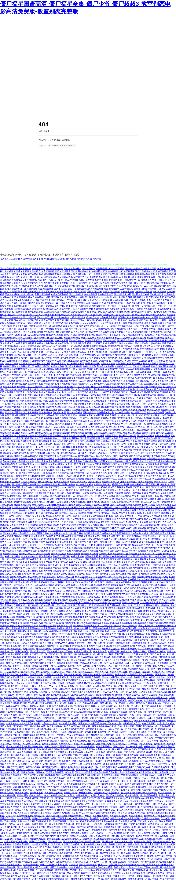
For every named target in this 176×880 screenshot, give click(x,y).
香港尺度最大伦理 (70, 766)
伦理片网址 (73, 663)
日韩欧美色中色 (19, 545)
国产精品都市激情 (22, 354)
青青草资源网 (149, 723)
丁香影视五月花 (77, 317)
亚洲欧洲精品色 (94, 424)
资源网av (139, 792)
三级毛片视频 (162, 663)
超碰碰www (154, 850)
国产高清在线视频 (148, 424)
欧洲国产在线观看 (68, 599)
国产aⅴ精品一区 (46, 709)
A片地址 (149, 809)
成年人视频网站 (42, 464)
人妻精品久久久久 (123, 366)
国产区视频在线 (115, 493)
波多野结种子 (63, 429)
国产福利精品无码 (42, 821)
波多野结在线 (118, 441)
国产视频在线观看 (59, 496)
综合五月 (109, 660)
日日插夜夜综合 (158, 640)
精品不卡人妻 (38, 697)
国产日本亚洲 (107, 550)
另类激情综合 (113, 401)
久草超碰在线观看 (41, 363)
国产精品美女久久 (108, 870)
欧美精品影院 (90, 294)
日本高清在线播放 (50, 579)
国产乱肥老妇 (64, 409)
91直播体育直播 (58, 378)
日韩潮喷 (10, 769)
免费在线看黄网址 (122, 766)
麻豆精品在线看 (146, 807)
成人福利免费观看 (149, 795)
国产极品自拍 (56, 337)
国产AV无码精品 (166, 438)
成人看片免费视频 (161, 501)
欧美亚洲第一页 (40, 824)
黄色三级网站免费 (76, 778)
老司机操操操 (159, 291)
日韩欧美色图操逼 (99, 288)
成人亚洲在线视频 (41, 441)
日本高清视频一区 (13, 735)
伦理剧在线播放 (95, 306)
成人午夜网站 (141, 340)
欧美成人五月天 (133, 605)
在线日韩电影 (105, 553)
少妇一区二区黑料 (116, 320)
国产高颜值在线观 (59, 435)
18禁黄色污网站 (26, 464)
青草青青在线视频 (75, 378)
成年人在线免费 (163, 726)
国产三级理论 (161, 688)
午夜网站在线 (163, 288)
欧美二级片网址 (103, 847)
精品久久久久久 (57, 729)
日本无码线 (142, 697)
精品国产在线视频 (79, 835)
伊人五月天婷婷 (123, 683)
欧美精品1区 (101, 732)
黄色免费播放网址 (161, 766)
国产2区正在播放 (49, 409)
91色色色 (37, 789)
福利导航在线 (94, 588)
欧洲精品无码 (118, 498)
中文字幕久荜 (150, 683)
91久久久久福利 (20, 326)
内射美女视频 (66, 291)
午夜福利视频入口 (118, 844)
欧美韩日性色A (127, 732)
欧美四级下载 (18, 599)
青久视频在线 (91, 297)
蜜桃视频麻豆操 (67, 395)
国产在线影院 (61, 314)
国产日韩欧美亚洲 (92, 550)
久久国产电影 (152, 496)
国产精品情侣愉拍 (77, 654)
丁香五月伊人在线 (152, 475)
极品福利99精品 (36, 426)
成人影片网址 (73, 527)
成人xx (129, 746)
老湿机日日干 (9, 450)
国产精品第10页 (79, 311)
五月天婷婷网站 (106, 331)
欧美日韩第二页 (87, 349)
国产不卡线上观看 (141, 487)
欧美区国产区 (115, 864)
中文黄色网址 (87, 668)
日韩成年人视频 (53, 406)
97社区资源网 (59, 663)
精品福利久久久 (85, 383)
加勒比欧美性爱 (120, 297)
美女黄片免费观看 (15, 746)
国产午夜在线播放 (32, 539)
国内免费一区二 (122, 556)
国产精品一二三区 (77, 380)
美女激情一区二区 (68, 455)
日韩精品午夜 (125, 458)
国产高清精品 (47, 424)
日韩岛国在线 (84, 450)
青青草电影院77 (34, 717)
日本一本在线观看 (112, 378)
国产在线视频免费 (61, 640)
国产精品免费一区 (166, 746)
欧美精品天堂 (11, 519)
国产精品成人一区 (96, 596)
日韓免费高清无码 (41, 349)
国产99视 (91, 688)
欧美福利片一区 (56, 521)
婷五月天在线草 (44, 714)
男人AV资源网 (52, 737)
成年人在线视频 (25, 752)
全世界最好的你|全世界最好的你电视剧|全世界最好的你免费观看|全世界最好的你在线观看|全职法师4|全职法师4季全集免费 (85, 628)
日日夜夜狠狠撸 (99, 697)
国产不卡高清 (164, 680)
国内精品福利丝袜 (137, 386)
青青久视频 (9, 870)
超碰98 (79, 775)
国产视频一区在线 (80, 493)
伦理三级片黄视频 (122, 360)
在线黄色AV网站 (38, 876)
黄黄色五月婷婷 (70, 450)
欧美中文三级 (66, 605)
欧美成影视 (109, 855)
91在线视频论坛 (104, 461)
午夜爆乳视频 (148, 406)
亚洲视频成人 (19, 760)
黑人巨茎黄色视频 (62, 473)
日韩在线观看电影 (152, 706)
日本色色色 (130, 850)
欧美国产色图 (143, 510)
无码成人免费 (63, 585)
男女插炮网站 (119, 354)
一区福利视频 (133, 740)
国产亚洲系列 (163, 789)
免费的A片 (141, 732)
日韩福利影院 (43, 671)
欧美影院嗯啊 (127, 271)
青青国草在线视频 (25, 380)
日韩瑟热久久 (119, 873)
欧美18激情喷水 (65, 855)
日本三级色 (46, 847)
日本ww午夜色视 (24, 694)
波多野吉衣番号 (116, 426)
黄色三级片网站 (59, 665)
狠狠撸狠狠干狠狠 (166, 424)
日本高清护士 (137, 547)
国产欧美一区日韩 (19, 576)
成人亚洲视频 (143, 392)
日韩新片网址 (166, 755)
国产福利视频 (78, 706)
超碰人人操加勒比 (141, 314)
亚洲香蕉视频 (45, 556)
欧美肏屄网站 (145, 398)
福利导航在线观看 (126, 539)
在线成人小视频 (12, 556)
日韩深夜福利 (75, 665)
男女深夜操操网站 (22, 504)
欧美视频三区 (98, 415)
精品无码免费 (164, 441)
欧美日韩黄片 (61, 418)
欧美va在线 (90, 714)
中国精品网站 (60, 714)
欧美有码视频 (27, 432)
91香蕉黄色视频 (99, 274)
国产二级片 (122, 824)
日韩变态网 (12, 709)
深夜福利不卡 (32, 835)
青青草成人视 (58, 801)
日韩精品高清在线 (141, 766)
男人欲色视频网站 (130, 424)
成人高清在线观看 (41, 732)
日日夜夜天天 (136, 438)
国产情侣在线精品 (134, 268)
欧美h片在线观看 (117, 470)
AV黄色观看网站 (90, 519)
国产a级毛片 (116, 720)
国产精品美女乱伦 (117, 697)
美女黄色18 (54, 824)
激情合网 (91, 642)
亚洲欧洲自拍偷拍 (145, 726)
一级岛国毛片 (110, 409)
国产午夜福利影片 (17, 858)
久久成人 (85, 680)
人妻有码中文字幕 (157, 343)
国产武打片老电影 (166, 579)
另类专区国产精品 (22, 593)
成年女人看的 (13, 596)
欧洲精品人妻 (38, 815)
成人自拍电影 (24, 824)
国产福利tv (162, 648)
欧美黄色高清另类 (22, 844)
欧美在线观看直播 (56, 507)
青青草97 (56, 844)
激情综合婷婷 (47, 470)
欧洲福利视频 (116, 694)
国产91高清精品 (92, 867)
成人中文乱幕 (92, 317)
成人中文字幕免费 (100, 470)
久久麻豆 (165, 818)
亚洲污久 (103, 864)
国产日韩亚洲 (18, 484)
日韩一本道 (127, 677)
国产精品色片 (153, 527)
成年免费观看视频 (9, 801)
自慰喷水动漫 (116, 450)
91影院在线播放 (83, 320)
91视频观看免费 (8, 435)
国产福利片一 (109, 311)
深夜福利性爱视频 (54, 334)
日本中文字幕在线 (124, 841)
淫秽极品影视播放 (37, 507)
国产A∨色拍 (42, 867)
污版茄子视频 (64, 850)
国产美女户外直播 (152, 519)
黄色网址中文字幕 (28, 473)
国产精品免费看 (51, 282)
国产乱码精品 (43, 496)
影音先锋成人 (98, 755)
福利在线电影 (9, 297)
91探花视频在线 (8, 565)
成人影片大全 (95, 392)
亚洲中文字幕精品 (156, 360)
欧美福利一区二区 (109, 781)
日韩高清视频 (123, 568)
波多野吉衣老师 (100, 815)
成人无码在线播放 (102, 873)
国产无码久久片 (56, 565)
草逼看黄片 (128, 769)
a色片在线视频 (122, 507)
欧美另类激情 (6, 354)
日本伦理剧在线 (113, 778)
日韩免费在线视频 (41, 297)
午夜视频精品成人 (61, 568)
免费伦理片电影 (82, 855)
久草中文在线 (139, 409)
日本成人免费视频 (77, 435)
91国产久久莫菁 (113, 723)
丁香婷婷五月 (66, 282)
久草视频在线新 (61, 317)
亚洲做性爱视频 (39, 530)
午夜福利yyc (159, 720)
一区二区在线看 (88, 337)
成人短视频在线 (98, 683)
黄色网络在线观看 (109, 521)
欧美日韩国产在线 (73, 726)
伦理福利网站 (61, 369)
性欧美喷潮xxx (7, 763)
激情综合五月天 (125, 798)
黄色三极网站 (75, 323)
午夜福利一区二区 (62, 847)
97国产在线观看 (42, 380)
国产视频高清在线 (88, 864)
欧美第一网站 (47, 340)
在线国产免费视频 (88, 326)
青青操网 (135, 789)
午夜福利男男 (112, 285)
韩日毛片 (157, 665)
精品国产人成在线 (27, 415)
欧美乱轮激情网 (26, 337)
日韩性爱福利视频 (39, 565)
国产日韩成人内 (158, 654)
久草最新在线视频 (48, 429)
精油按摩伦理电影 (99, 712)
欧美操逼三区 (132, 452)
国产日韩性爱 (161, 349)
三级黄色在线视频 (108, 821)
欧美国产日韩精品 (71, 844)
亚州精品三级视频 (157, 651)
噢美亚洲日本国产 (115, 755)
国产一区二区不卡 (124, 550)
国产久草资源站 (99, 398)
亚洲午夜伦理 (17, 703)
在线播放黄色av (61, 481)
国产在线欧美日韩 (152, 498)
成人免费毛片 (38, 516)
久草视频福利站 (24, 297)
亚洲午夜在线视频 (93, 585)
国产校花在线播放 (134, 809)
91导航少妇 (50, 769)
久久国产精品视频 (145, 835)
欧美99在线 (144, 686)
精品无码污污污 (48, 835)
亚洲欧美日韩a (28, 781)
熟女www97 (61, 642)
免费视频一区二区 (133, 516)
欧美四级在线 (38, 308)
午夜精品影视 (156, 660)
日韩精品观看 (128, 835)
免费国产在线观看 (45, 458)
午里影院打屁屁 (144, 717)
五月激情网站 (77, 677)
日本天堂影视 (141, 490)
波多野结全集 (105, 386)
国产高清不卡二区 (82, 605)
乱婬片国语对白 (104, 746)
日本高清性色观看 (14, 340)
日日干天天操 (40, 467)
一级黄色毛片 (136, 599)
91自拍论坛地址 (132, 288)
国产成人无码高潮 (54, 268)
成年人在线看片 (137, 507)
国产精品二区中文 (68, 579)
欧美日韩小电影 (84, 686)
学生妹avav (160, 737)
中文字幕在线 (21, 778)
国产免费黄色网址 (136, 858)
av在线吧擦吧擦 (29, 346)
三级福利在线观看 (65, 536)
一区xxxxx (54, 830)
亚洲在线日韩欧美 (130, 542)
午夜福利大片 (127, 380)
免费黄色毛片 (159, 521)
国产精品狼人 (82, 542)
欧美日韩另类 (150, 441)
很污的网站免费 (57, 498)
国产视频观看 (36, 792)
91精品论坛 (44, 801)
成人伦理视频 (166, 496)
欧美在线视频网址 (14, 418)
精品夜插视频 (154, 591)
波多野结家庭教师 (112, 277)
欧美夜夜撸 (22, 841)
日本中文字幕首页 (17, 812)
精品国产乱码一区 (121, 484)
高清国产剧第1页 (17, 288)
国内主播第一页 (108, 562)
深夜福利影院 (11, 588)
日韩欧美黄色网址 (77, 642)
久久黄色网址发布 (52, 392)
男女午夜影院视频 (164, 855)
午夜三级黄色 (166, 596)
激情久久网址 (68, 392)
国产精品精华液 (138, 311)
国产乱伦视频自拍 (125, 665)
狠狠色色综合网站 (113, 827)
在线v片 (39, 769)
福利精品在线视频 (88, 375)
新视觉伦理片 (61, 329)
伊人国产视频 (41, 547)
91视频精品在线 (38, 421)
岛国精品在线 (36, 392)
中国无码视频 (52, 403)
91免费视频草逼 (99, 401)
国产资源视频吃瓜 (98, 740)
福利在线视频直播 (50, 274)
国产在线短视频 (131, 346)
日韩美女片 (93, 781)
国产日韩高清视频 (50, 383)
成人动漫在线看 (71, 349)
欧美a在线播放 (108, 363)
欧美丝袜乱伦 (77, 585)
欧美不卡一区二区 (155, 709)
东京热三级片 (85, 602)
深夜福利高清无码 (119, 663)
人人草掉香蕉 (43, 510)
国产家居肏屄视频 (89, 438)
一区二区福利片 (71, 475)
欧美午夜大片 (164, 683)
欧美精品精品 (150, 438)
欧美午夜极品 (6, 426)
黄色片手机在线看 (153, 553)
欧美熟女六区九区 (121, 593)
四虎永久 (42, 735)
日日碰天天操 (139, 458)
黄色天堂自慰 (66, 591)
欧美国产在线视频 (80, 429)
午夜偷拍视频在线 (142, 786)
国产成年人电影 (30, 369)
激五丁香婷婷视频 (144, 749)
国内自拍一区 (55, 504)
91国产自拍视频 (17, 559)
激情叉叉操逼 (159, 274)
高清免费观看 (45, 562)
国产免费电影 (34, 274)
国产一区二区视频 (129, 691)
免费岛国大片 (89, 694)
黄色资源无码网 (149, 579)
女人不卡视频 (41, 519)
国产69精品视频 (74, 412)
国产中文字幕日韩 (103, 593)
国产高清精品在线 (110, 706)
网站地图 (97, 258)
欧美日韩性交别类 (77, 314)
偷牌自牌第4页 (89, 798)
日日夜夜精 (164, 657)
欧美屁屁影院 (153, 458)
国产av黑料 (33, 830)
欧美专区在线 (164, 323)
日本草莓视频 (22, 792)
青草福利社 (118, 668)
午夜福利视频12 (138, 484)
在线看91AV (83, 683)
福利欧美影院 (169, 490)
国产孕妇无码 (156, 294)
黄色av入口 (33, 847)
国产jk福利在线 (32, 409)
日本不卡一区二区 (142, 478)
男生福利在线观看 (32, 291)
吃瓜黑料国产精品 (50, 357)
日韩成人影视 (51, 660)
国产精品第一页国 (73, 530)
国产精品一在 (25, 553)
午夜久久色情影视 (96, 752)
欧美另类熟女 (98, 308)
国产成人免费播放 (149, 760)
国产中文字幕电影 (91, 418)
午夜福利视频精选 (100, 838)
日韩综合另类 (124, 317)
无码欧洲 (170, 729)
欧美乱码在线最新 (34, 737)
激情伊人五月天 (90, 329)
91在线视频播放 (56, 530)
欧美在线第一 (27, 375)
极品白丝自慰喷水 (123, 565)
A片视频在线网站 (122, 372)
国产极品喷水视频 (36, 403)
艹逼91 (147, 784)
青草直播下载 (127, 306)
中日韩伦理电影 (30, 568)
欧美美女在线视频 (9, 861)
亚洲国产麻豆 (26, 749)
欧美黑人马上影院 (164, 749)
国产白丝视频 (72, 375)
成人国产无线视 (97, 542)
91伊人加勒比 (146, 743)
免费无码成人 (76, 867)
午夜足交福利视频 (131, 688)
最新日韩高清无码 (116, 383)
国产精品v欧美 (33, 766)
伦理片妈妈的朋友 (34, 746)
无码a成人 (20, 683)
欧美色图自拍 (36, 271)
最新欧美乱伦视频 (39, 450)
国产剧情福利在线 (66, 320)
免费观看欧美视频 (22, 501)
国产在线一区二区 (162, 306)
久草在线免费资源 (90, 691)
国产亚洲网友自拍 (159, 444)
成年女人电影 (136, 712)
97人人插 (124, 801)
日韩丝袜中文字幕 (62, 490)
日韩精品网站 (34, 812)
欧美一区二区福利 (125, 735)
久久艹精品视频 (97, 490)
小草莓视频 (109, 824)
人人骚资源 (98, 686)
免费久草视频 (6, 536)
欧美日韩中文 (102, 671)
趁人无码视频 (107, 323)
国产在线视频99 (98, 395)
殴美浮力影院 (62, 870)
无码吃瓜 (17, 743)
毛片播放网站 (34, 755)
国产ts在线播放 (87, 360)
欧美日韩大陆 (130, 300)
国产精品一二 (75, 418)
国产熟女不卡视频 (151, 455)
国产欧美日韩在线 (99, 426)
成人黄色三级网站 (86, 372)
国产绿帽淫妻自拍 (122, 294)
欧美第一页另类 (125, 409)
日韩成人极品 (118, 519)
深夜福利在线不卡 (88, 498)
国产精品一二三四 (64, 300)
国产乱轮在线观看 (84, 772)
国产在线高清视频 (72, 268)
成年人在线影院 (73, 694)
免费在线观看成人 (91, 521)
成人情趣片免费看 (167, 461)
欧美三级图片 (63, 271)
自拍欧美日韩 (165, 354)
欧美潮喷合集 (13, 432)
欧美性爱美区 (100, 792)
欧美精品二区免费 (91, 841)
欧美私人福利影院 (22, 441)
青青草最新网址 (56, 461)
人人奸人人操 (31, 585)
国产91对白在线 (126, 369)
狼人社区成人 (51, 426)
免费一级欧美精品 (144, 306)
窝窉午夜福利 (80, 421)
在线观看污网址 (44, 478)
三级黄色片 (166, 832)
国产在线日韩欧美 (64, 424)
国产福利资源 (138, 657)
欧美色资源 (63, 758)
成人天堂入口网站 (161, 758)
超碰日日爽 (75, 798)
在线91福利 (19, 712)
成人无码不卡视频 (80, 717)
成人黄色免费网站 (47, 855)
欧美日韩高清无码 (160, 277)
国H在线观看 (29, 735)
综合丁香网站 (114, 274)
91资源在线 (42, 873)
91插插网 (61, 645)
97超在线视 (33, 677)
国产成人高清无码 (19, 876)
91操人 (88, 815)
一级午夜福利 (159, 398)
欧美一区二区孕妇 (68, 516)
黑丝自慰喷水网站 (73, 461)
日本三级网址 (165, 317)
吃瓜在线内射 (129, 510)
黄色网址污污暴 (91, 726)
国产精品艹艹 (61, 798)
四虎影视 (73, 864)
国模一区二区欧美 (123, 444)
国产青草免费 (81, 536)
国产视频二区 (126, 591)
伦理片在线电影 (136, 844)
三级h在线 (134, 663)
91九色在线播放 (124, 855)
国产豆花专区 (153, 484)
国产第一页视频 (76, 496)
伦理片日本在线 (51, 395)
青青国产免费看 (93, 677)
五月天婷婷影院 (21, 691)
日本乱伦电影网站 (141, 804)
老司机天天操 (139, 550)
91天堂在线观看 (81, 559)
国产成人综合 (105, 743)
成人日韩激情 (27, 487)
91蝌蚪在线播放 (144, 665)
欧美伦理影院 (80, 306)
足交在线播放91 (13, 294)
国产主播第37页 (123, 573)
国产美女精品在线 (45, 415)
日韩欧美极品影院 (18, 352)
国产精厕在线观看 (32, 424)
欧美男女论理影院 (44, 832)
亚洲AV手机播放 (61, 821)
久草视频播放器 (154, 703)
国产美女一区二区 (65, 576)
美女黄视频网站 (46, 369)
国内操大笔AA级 (13, 300)
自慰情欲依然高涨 (141, 642)
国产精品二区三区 (80, 389)
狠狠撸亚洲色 (9, 366)
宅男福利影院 (79, 343)
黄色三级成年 (36, 795)
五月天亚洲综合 (122, 654)
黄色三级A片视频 (158, 510)
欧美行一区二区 (122, 547)
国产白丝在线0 (104, 533)
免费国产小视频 (51, 599)
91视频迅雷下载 (147, 378)
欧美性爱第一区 (8, 867)
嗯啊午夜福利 (105, 329)
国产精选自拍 (23, 450)
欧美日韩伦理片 (155, 372)
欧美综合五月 (133, 867)
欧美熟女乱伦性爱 (54, 674)
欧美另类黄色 (66, 501)
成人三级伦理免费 (36, 334)
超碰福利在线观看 (9, 464)
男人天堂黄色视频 (155, 507)
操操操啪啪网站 (76, 732)
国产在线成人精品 (14, 389)
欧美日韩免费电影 (141, 444)
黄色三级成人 (155, 447)
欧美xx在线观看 (39, 593)
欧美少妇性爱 (141, 585)
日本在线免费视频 (132, 737)
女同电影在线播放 (55, 694)
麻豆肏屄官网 (31, 401)
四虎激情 (107, 766)
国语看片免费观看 (159, 576)
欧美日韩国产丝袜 (87, 510)
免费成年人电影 (46, 861)
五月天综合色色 (86, 464)
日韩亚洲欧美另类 (28, 758)
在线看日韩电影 (145, 481)
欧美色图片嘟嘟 (147, 542)
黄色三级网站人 (45, 481)
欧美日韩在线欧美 (25, 461)
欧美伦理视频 (9, 547)
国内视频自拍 (137, 568)
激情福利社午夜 (94, 291)
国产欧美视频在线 (144, 271)
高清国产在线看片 (58, 781)
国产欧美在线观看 (160, 487)
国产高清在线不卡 (81, 426)
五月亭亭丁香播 (115, 346)
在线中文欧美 (148, 504)
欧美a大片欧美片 (145, 513)
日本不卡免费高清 (128, 473)
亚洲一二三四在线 (121, 527)
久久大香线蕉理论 (91, 323)
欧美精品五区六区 (41, 665)
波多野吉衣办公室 (10, 832)
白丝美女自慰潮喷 (150, 383)
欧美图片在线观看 (45, 331)
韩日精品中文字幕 (111, 380)
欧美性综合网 (143, 576)
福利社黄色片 (16, 539)
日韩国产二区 (93, 513)
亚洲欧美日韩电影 (45, 493)
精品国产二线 (105, 432)
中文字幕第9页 (85, 516)
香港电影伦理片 (116, 280)
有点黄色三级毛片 (111, 447)
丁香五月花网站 (117, 334)
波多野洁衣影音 (96, 660)
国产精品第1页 (49, 809)
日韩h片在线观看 (126, 726)
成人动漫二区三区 (89, 386)
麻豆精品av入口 (15, 424)
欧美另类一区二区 (115, 850)
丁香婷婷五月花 (122, 331)
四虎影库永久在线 (15, 723)
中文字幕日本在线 (9, 496)
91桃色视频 (150, 746)
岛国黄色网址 (79, 291)
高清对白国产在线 (70, 853)
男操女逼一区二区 (106, 665)
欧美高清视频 (63, 709)
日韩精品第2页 (21, 536)
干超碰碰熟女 (45, 412)
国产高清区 (118, 784)
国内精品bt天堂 (99, 320)
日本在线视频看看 (84, 576)
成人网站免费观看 (164, 821)
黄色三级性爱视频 (118, 545)
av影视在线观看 (33, 579)
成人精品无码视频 (153, 533)
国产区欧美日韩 (11, 550)
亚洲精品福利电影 (164, 605)
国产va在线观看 (150, 694)
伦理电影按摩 (91, 870)
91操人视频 (107, 654)
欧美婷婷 (146, 671)
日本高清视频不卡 (18, 524)
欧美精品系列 (85, 873)
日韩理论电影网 (68, 712)
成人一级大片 (94, 648)
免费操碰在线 (148, 329)
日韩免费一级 (25, 588)
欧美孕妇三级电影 (116, 389)
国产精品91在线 (115, 357)
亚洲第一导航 (17, 835)
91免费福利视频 (81, 346)
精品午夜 (81, 827)
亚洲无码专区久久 (94, 473)
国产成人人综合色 (151, 516)
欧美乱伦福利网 (66, 809)
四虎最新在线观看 (111, 648)
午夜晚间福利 (80, 588)
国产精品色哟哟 (33, 663)
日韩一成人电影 (120, 432)
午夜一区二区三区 (82, 470)
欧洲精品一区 (57, 602)
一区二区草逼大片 (60, 818)
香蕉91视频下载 (58, 873)
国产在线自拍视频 (102, 789)
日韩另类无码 (96, 559)
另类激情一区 (126, 781)
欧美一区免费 (36, 447)
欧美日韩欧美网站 (100, 545)
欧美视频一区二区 (17, 827)
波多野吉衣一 (87, 786)
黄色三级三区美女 (9, 314)
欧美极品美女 (84, 403)
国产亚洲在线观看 (160, 686)
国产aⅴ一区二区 (45, 317)
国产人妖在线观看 (153, 470)
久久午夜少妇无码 (104, 372)
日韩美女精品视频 (111, 429)
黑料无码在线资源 (43, 582)
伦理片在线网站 (21, 608)
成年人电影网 (105, 297)
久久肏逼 (27, 789)
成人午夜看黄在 (123, 582)
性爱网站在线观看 (47, 807)
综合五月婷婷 (11, 363)
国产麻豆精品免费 (85, 504)
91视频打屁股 (15, 821)
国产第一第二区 (35, 858)
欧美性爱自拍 (17, 850)
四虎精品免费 (107, 858)
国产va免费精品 (67, 357)
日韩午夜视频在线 (158, 697)
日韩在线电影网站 (30, 706)
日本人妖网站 (77, 331)
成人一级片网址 (160, 763)
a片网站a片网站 (55, 608)
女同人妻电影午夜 (152, 599)
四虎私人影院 (39, 700)
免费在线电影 (83, 697)
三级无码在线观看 (130, 775)
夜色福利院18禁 (10, 467)
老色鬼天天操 (82, 392)
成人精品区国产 (142, 415)
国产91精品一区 (10, 473)
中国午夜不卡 (83, 795)
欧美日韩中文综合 (102, 484)
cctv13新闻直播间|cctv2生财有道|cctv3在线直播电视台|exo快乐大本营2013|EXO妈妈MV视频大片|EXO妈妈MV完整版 (59, 617)
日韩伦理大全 (6, 593)
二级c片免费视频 (73, 519)
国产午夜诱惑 (68, 570)
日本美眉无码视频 (121, 533)
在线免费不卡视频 (70, 786)
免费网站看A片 (82, 395)
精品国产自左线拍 (46, 346)
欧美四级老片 (68, 467)
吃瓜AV (98, 766)
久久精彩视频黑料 (41, 553)
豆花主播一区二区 (149, 426)
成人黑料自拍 (127, 792)
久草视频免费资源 (123, 487)
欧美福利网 (113, 651)
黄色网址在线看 (129, 559)
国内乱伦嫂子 (138, 317)
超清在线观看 (54, 838)
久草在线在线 (13, 481)
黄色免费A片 (158, 671)
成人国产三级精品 (59, 323)
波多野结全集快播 (128, 807)
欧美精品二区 (156, 867)
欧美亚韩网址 (122, 363)
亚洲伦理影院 (57, 680)
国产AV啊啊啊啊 (16, 766)
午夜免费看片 (20, 475)
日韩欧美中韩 (22, 651)
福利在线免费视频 (125, 645)
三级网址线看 (131, 680)
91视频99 (47, 760)
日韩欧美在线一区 (99, 524)
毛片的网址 (14, 720)
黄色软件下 (110, 717)
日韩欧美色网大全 (62, 812)
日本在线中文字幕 (99, 861)
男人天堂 (125, 706)
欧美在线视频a (49, 576)
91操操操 (15, 784)
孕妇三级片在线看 (92, 674)
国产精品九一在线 (127, 435)
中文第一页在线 (26, 378)
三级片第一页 (52, 452)
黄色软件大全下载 (32, 418)
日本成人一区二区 (66, 769)
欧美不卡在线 (39, 786)
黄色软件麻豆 (59, 412)
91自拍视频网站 (104, 354)
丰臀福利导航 (93, 645)
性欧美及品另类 (86, 671)
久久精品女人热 (45, 490)
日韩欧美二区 (34, 545)
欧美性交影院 (15, 648)
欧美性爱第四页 (15, 369)
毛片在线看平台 (19, 311)
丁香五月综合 (18, 562)
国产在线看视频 (52, 853)
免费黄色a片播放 (93, 478)
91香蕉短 (122, 812)
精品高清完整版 (90, 547)
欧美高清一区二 (33, 513)
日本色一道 (146, 861)
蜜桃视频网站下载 (11, 487)
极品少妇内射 (34, 352)
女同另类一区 (135, 455)
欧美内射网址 (9, 521)
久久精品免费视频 (164, 378)
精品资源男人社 (112, 415)
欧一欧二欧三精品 (130, 729)
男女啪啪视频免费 (136, 873)
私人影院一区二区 (159, 853)
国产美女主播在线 (73, 366)
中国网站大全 (11, 510)
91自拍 (117, 688)
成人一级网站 (161, 735)
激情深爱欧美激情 (61, 432)
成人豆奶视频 (13, 680)
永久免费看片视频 (73, 784)
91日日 (151, 677)
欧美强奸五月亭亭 (121, 789)
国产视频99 (107, 841)
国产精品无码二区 (43, 432)
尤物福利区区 (38, 501)
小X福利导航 (53, 786)
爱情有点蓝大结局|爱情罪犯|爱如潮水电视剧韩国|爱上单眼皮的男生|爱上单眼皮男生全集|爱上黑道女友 (99, 622)
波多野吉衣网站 (95, 311)
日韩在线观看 (91, 556)
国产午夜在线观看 (157, 585)
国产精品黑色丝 (108, 582)
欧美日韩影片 (159, 847)
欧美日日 (13, 855)
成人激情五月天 (138, 412)
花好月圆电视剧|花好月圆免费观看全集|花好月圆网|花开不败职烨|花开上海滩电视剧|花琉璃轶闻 (94, 619)
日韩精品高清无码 (159, 565)
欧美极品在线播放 (135, 470)
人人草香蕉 (96, 824)
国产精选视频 (111, 352)
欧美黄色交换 (11, 697)
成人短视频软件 (57, 533)
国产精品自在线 (107, 573)
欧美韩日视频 (166, 282)
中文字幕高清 (129, 763)
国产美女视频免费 (75, 478)
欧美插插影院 (13, 706)
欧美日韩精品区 (10, 553)
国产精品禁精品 (94, 827)
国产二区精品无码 (119, 504)
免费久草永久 (107, 444)
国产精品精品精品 (125, 340)
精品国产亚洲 (153, 596)
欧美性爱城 (107, 867)
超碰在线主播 (77, 473)
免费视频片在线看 (50, 524)
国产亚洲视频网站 (163, 513)
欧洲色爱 (69, 772)
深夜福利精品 (97, 717)
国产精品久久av (106, 556)
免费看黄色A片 (146, 389)
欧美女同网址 (24, 533)
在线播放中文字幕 (66, 807)
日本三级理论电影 (34, 570)
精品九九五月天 (94, 343)
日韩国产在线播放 (98, 807)
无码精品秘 (35, 809)
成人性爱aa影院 (46, 401)
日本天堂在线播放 (134, 784)
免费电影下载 (89, 366)
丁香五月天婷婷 (28, 331)
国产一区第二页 (117, 709)
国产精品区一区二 (86, 455)
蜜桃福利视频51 (159, 421)
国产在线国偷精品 (167, 334)
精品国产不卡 (142, 539)
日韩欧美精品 (77, 432)
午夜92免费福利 (142, 429)
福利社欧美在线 (158, 582)
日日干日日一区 (27, 873)
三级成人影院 (43, 527)
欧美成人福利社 (126, 343)
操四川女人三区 (83, 406)
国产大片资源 (104, 498)
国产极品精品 (134, 545)
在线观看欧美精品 (19, 654)
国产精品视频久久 (32, 470)
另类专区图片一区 (109, 703)
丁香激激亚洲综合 (81, 288)
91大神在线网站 (89, 844)
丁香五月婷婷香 (56, 547)
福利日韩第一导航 (60, 550)
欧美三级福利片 (62, 352)
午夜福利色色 (144, 300)
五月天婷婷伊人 (65, 559)
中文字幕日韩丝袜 (162, 403)
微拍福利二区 (52, 308)
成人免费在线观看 (136, 375)
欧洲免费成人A (26, 467)
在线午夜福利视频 (122, 326)
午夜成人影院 (102, 510)
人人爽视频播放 (122, 412)
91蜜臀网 (159, 729)
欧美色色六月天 (153, 830)
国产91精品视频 (113, 403)
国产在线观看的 (35, 311)
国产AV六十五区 (121, 464)
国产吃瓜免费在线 (123, 530)
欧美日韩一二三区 (119, 671)
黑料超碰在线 (89, 412)
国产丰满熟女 (99, 516)
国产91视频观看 (154, 311)
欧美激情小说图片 (51, 657)
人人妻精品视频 (65, 277)
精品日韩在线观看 (167, 691)
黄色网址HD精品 (161, 418)
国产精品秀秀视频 (68, 403)
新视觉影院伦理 (42, 294)
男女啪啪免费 (127, 447)
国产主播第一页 (133, 383)
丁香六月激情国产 (135, 441)
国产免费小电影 (146, 821)
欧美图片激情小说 (76, 573)
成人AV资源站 (17, 688)
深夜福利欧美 (132, 772)
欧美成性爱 (145, 847)
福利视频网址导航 (132, 723)
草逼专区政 (119, 867)
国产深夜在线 (127, 429)
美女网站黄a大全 (67, 524)
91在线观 (114, 732)
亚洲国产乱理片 (49, 683)
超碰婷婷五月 (139, 352)
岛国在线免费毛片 (139, 556)
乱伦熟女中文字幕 (140, 326)
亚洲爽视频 (161, 674)
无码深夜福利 (87, 758)
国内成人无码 (66, 398)
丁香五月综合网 (104, 668)
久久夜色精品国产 (77, 369)
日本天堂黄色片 (61, 752)
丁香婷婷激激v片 (29, 481)
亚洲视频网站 (108, 507)
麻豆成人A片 (84, 830)
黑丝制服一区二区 (130, 602)
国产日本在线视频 (160, 380)
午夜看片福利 (36, 674)
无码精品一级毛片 (104, 360)
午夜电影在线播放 (11, 375)
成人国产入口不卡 (81, 812)
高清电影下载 (127, 403)
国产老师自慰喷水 (44, 573)
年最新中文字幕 (167, 795)
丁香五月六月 (55, 450)
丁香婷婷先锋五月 (34, 282)
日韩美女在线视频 (150, 832)
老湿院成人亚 (66, 421)
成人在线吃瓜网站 (75, 363)
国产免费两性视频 (55, 815)
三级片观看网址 (47, 300)
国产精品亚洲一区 (63, 789)
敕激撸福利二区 (72, 386)
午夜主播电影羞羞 (93, 340)
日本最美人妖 (6, 441)
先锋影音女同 (54, 593)
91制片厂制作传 (140, 660)
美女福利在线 (116, 300)
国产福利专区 (88, 268)
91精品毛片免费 (38, 726)
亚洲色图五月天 (154, 352)
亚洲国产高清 (34, 455)
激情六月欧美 (70, 334)
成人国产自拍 (77, 582)
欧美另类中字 (160, 481)
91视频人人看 (161, 876)
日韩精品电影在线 (20, 452)
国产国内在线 (123, 438)
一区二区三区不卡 (99, 709)
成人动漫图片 (68, 686)
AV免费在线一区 (132, 694)
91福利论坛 (50, 746)
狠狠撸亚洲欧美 (69, 657)
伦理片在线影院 (155, 858)
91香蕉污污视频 (111, 585)
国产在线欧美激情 (157, 285)
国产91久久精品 (154, 386)
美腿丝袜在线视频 (22, 665)
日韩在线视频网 (91, 703)
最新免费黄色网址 (158, 573)
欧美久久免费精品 (102, 599)
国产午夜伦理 (139, 337)
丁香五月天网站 (67, 697)
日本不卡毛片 (59, 478)
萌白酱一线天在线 (27, 510)
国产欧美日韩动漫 (138, 824)
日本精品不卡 (153, 409)
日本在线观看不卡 (14, 412)
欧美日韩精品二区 (62, 720)
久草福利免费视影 (9, 749)
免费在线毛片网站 (45, 343)
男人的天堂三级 (49, 320)
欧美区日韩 (28, 729)
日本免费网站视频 (151, 493)
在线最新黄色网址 (67, 683)
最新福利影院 (162, 807)
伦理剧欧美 (118, 876)
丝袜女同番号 (117, 268)
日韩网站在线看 (127, 703)
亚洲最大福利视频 (43, 752)
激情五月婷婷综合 (59, 867)
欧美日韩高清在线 (98, 346)
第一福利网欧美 (139, 372)
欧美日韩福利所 (44, 720)
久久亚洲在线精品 (81, 401)
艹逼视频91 (87, 876)
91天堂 (144, 867)
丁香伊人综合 (56, 784)
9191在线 (148, 855)
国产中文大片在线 (63, 288)
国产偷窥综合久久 (22, 308)
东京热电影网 (153, 550)
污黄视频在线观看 (59, 380)
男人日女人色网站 (80, 709)
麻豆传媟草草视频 (112, 559)
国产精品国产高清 (64, 415)
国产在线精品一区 (89, 853)
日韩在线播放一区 (64, 346)
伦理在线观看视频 (81, 760)
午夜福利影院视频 (33, 280)
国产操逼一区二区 (58, 654)
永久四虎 (27, 821)
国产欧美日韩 (109, 568)
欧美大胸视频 (35, 536)
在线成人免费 (87, 766)
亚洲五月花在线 (103, 657)
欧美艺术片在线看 (143, 720)
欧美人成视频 (41, 461)
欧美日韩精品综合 (59, 763)
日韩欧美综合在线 (48, 688)
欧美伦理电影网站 (9, 337)
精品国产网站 (125, 352)
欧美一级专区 (23, 815)
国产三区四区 (83, 755)
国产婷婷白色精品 (162, 841)
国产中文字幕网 (147, 452)
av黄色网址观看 (56, 519)
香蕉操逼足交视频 (38, 778)
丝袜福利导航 (11, 602)
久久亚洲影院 (169, 562)
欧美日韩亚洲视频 (106, 337)
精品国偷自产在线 (27, 493)
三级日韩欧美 (163, 280)
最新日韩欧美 (13, 781)
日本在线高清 (15, 645)
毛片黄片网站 (168, 533)
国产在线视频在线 (134, 519)
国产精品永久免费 (32, 340)
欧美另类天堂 (92, 573)
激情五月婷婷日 (134, 524)
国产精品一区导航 (25, 323)
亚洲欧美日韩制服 (132, 778)
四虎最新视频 (16, 291)
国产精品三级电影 (19, 686)
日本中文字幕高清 (80, 490)
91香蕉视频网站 (157, 326)
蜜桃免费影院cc (78, 352)
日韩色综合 (39, 694)
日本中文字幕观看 (164, 542)
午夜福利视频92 (163, 308)
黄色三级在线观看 (100, 406)
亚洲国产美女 (61, 513)
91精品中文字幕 (83, 570)
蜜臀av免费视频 (86, 280)
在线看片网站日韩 (95, 435)
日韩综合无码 (18, 282)
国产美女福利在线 (141, 366)
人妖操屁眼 (131, 758)
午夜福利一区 (79, 424)
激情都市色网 (96, 277)
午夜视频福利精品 (94, 801)
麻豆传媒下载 (52, 542)
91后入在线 (126, 651)
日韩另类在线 (18, 513)
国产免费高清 (13, 490)
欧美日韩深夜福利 (125, 640)
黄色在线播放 (9, 461)
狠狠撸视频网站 (113, 271)
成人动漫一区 (127, 415)
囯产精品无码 (29, 317)
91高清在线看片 (13, 346)
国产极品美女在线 (135, 461)
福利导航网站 (45, 444)
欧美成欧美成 (23, 521)
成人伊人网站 (110, 749)
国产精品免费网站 (143, 418)
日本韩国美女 (139, 596)
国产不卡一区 (22, 392)
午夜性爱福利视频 (36, 406)
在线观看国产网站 (40, 533)
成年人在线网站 (10, 378)
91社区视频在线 (151, 464)
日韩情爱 (47, 812)
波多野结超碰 (113, 303)
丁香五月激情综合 (127, 513)
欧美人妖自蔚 (73, 553)
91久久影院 (147, 688)
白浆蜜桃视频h (16, 280)
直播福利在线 (93, 501)
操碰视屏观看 (107, 588)
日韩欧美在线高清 (15, 657)
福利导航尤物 (11, 478)
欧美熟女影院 (145, 303)
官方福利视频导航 (74, 507)
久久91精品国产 (26, 602)
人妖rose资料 (89, 665)
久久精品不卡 (134, 329)
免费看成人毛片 (104, 700)
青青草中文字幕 (108, 418)
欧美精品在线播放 (92, 507)
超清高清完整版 (80, 861)
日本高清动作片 (44, 648)
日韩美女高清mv (133, 334)
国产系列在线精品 (116, 605)
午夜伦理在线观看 (16, 395)
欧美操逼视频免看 (83, 651)
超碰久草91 (148, 801)
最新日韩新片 (13, 331)
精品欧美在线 (102, 349)
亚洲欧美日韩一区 (32, 383)
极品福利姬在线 (67, 308)
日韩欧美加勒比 (86, 593)
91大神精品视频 (86, 657)
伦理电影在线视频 (166, 723)
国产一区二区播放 (16, 585)
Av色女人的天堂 (117, 452)
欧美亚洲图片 (72, 441)
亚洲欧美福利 (89, 461)
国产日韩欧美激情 (106, 714)
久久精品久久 (162, 473)
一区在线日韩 (28, 720)
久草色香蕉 (46, 677)
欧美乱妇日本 (94, 536)
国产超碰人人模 (58, 297)
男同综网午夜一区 (121, 657)
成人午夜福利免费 (127, 521)
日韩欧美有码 (163, 700)
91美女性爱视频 (58, 441)
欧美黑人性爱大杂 (113, 769)
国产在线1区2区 (71, 354)
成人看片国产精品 (36, 542)
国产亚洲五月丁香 (18, 406)
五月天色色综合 (55, 354)
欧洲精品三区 (84, 545)
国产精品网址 (54, 467)
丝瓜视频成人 (140, 591)
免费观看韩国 (79, 501)
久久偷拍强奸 (20, 334)
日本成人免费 (108, 645)
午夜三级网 (54, 686)
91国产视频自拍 (145, 752)
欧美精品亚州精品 (59, 294)
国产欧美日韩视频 (141, 582)
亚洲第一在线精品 (57, 735)
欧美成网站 (7, 778)
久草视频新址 (20, 605)
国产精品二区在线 (11, 429)
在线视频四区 (169, 311)
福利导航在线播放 (48, 596)
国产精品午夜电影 (86, 334)
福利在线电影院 (100, 602)
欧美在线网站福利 (9, 758)
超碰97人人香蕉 (42, 323)
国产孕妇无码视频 (77, 648)
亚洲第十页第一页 (34, 277)
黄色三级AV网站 (99, 467)
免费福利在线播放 (30, 300)
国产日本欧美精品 (72, 841)
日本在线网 (109, 735)
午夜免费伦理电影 (135, 354)
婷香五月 (100, 758)
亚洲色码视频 (135, 363)
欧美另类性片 (102, 334)
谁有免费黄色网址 (98, 357)
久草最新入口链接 (64, 470)
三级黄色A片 (100, 737)
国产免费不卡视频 (73, 521)
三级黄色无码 (90, 743)
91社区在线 (61, 703)
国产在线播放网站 (16, 409)
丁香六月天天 (52, 588)
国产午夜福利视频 (116, 398)
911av (100, 688)
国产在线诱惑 (100, 383)
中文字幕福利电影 (29, 556)
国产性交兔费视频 (117, 524)
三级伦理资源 (116, 349)
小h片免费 (62, 864)
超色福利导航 (63, 447)
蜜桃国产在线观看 (146, 308)
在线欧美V (13, 873)
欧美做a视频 (81, 809)
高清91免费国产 (152, 547)
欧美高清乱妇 (148, 450)
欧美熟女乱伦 (18, 372)
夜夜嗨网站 (134, 818)
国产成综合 (129, 752)
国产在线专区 (32, 703)
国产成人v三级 (21, 426)
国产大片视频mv (88, 354)
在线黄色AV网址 (23, 804)
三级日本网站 (104, 375)
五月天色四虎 (63, 311)
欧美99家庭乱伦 (94, 380)
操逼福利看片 (29, 343)
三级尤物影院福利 (151, 524)
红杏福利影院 (47, 539)
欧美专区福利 (95, 769)
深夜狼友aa (140, 798)
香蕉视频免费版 (67, 542)
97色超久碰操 (155, 732)
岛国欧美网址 (34, 320)
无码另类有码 (141, 447)
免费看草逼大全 (156, 824)
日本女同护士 (20, 320)
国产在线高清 (114, 602)
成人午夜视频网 (58, 527)
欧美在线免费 (57, 366)
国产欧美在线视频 (148, 691)
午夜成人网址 (61, 340)
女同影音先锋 (98, 795)
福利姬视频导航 (148, 288)
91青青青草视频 (145, 521)
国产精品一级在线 (109, 513)
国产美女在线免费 (63, 401)
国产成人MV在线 (13, 573)
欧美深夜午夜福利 (103, 876)
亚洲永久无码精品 (144, 735)
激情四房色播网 (62, 331)
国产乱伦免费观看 (163, 389)
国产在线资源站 (23, 516)
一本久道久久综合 (27, 640)
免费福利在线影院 (111, 291)
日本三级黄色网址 (17, 755)
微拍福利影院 (34, 398)
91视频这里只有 (150, 334)
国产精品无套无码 (132, 827)
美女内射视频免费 (73, 674)
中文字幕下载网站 (27, 478)
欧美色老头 (99, 772)
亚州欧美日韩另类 (121, 642)
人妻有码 (10, 815)
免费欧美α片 (116, 510)
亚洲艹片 (131, 697)
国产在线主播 (68, 824)
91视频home (160, 752)
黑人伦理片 (136, 706)
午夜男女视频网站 (61, 556)
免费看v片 (138, 855)
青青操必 (140, 703)
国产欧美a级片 (76, 294)
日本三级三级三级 (118, 861)
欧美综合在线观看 (27, 458)
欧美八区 (10, 853)
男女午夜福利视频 (93, 447)
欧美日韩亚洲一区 (51, 755)
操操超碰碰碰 (47, 389)
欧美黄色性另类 (71, 326)
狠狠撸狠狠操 (16, 568)
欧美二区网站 (110, 539)
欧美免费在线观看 (111, 424)
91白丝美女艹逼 (127, 490)
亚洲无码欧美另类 (84, 737)
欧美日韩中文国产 (80, 458)
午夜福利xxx (32, 688)
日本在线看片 (59, 444)
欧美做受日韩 (147, 663)
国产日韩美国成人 (125, 418)
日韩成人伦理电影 (137, 812)
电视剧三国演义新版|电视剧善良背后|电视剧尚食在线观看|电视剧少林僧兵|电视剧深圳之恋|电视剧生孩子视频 (116, 637)
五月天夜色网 (49, 645)
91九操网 (4, 798)
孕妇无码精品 (47, 513)
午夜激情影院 (34, 524)
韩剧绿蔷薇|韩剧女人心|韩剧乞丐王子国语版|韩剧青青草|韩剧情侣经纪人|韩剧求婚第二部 (73, 634)
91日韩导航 (169, 858)
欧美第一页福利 (106, 547)
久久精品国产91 (70, 487)
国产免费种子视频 (20, 421)
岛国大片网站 (149, 268)
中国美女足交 (82, 357)
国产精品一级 (147, 729)
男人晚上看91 (119, 847)
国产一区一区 (122, 536)
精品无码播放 (18, 444)
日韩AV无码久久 (40, 504)
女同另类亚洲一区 (81, 720)
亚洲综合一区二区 (156, 536)
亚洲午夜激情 (86, 475)
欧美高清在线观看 (111, 775)
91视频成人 (162, 827)
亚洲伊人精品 (108, 536)
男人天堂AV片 (54, 700)
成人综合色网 (50, 559)
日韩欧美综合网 (13, 729)
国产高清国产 (68, 755)
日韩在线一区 (50, 285)
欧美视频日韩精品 (80, 832)
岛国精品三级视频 (159, 392)
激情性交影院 (151, 354)
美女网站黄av (36, 853)
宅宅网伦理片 (120, 743)
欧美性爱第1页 (124, 853)
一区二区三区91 (48, 864)
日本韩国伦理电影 (162, 271)
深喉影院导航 (55, 487)
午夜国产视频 (165, 815)
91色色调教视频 (42, 749)
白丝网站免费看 (120, 386)
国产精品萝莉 (54, 876)
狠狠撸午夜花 (100, 651)
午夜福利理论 (141, 677)
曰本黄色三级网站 (19, 674)
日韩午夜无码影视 (140, 573)
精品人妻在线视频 (89, 821)
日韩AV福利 (65, 688)
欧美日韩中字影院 (143, 841)
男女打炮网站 (115, 576)
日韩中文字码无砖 (32, 389)
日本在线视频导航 (111, 677)
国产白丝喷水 (68, 504)
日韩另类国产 (38, 268)
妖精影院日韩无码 (97, 303)
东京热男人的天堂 (128, 821)
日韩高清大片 (16, 317)
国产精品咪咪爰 (21, 726)
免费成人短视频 (146, 864)
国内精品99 (42, 784)
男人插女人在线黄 (73, 608)
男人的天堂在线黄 (28, 801)
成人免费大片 (162, 406)
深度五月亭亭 (22, 838)
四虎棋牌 (108, 688)
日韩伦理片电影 (42, 498)
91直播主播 (150, 700)
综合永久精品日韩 (77, 513)
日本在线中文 (147, 772)
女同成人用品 (25, 363)
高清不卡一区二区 (116, 475)
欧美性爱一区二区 (50, 605)
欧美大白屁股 (30, 807)
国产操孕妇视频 (50, 743)
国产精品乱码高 (104, 527)
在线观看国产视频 (130, 401)
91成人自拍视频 (153, 375)
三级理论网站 (162, 329)
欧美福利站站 (119, 461)
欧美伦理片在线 (108, 501)
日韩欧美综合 (20, 455)
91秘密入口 (22, 853)
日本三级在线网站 (54, 792)
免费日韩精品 (136, 464)
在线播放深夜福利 (48, 585)
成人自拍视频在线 (165, 602)
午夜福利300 (41, 729)
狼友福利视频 (162, 835)
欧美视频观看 (19, 847)
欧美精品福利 (155, 562)
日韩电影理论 (83, 824)
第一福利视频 (160, 714)
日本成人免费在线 (47, 850)
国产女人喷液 (130, 467)
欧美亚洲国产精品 (39, 521)
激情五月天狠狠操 (111, 392)
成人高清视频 (165, 792)
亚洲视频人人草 (127, 870)
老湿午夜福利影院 (91, 562)
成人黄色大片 (156, 870)
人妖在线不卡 (49, 536)
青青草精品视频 (166, 357)
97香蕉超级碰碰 (63, 458)
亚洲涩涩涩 (82, 769)
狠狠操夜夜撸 (127, 274)
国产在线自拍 (109, 340)
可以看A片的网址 (17, 303)
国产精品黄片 (91, 331)
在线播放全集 (90, 533)
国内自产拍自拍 (97, 458)
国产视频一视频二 (51, 766)
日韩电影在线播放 (73, 565)
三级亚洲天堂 (76, 870)
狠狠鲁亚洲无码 (156, 340)
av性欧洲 (44, 830)
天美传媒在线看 (103, 784)
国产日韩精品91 (26, 519)
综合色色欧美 (31, 562)
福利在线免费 (112, 591)
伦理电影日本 (50, 717)
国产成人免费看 (19, 274)
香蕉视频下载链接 (132, 282)
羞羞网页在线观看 (141, 565)
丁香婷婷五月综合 (25, 435)
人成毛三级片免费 (100, 282)
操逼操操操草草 (90, 565)
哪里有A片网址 (61, 832)
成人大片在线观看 (34, 599)
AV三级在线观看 (160, 478)
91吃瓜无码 (97, 855)
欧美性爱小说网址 (78, 481)
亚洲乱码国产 (54, 804)
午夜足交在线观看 (76, 735)
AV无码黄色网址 (111, 473)
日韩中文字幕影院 (41, 818)
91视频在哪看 (54, 827)
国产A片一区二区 (164, 452)
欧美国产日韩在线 (79, 818)
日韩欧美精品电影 (50, 398)
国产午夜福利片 (140, 530)
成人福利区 (6, 847)
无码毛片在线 (166, 493)
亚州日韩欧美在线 (134, 838)
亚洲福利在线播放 (135, 709)
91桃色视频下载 (111, 343)
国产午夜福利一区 (112, 306)
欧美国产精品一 (10, 458)
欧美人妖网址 (36, 285)
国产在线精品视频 (132, 493)
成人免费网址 (31, 444)
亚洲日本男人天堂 (98, 835)
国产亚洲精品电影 (34, 395)
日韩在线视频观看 (22, 786)
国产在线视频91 (142, 380)
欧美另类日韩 (75, 329)
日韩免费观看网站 (70, 438)
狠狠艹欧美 (45, 706)
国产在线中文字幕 (153, 712)
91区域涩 (104, 818)
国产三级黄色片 (147, 401)
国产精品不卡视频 (9, 268)
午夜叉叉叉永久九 (167, 775)
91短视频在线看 (150, 357)
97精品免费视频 (131, 349)
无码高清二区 (47, 798)
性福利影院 (63, 835)
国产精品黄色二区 (156, 873)
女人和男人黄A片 (104, 455)
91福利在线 (114, 835)
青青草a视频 (142, 870)
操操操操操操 (104, 519)
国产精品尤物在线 (28, 861)
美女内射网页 (162, 450)
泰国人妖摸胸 (134, 504)
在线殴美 (89, 732)
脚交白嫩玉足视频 (70, 360)
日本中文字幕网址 (150, 740)
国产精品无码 (128, 421)
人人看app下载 (112, 729)
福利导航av (88, 784)
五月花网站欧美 (28, 527)
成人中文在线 (144, 758)
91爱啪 (90, 847)
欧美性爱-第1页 (103, 268)
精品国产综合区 (42, 435)
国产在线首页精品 (107, 438)
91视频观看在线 (116, 740)
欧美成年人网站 (21, 271)
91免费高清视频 (163, 401)
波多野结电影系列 (76, 645)
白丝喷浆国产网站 (74, 533)
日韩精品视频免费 (82, 415)
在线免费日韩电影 (162, 781)
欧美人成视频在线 (100, 720)
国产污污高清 (22, 565)
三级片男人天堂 (107, 640)
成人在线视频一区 (49, 303)
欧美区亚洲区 (68, 827)
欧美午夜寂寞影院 (32, 645)
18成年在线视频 (52, 795)
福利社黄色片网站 (129, 303)
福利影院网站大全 (52, 438)
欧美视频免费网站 (27, 314)
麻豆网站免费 (52, 421)
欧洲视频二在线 (158, 415)
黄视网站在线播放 (39, 691)
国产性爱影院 (117, 680)
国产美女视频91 (154, 331)
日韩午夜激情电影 (82, 591)
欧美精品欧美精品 (80, 568)
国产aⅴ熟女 (131, 686)
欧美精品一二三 (110, 314)
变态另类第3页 (146, 349)
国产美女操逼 (148, 432)
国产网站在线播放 (34, 372)
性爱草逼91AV (28, 784)
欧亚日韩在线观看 (51, 668)
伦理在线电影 (9, 386)
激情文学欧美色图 (38, 326)
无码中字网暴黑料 (104, 464)
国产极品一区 (167, 591)
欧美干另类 (108, 674)
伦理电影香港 (45, 568)
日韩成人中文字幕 (25, 870)
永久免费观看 (25, 550)
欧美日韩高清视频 (66, 285)
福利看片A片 (146, 876)
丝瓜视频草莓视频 (118, 832)
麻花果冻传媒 (163, 268)
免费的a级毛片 (57, 464)
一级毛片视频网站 (86, 579)
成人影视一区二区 (25, 366)
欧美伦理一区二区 (39, 654)
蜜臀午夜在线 (8, 694)
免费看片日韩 (129, 576)
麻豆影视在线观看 (18, 542)
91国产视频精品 (21, 285)
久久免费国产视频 (28, 709)
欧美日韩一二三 (140, 285)
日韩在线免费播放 (68, 383)
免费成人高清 (72, 464)
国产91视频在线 (104, 441)
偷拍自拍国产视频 (154, 838)
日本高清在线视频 (73, 547)
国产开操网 (132, 847)
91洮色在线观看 (138, 527)
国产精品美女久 (76, 340)
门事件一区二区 (119, 375)
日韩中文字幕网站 (38, 841)
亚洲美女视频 (46, 288)
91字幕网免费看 (136, 323)
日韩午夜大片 (151, 668)
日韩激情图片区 (157, 539)
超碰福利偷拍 (70, 792)
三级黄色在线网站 (21, 732)
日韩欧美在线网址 (13, 668)
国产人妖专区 (33, 712)
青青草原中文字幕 (93, 749)
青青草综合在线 (42, 378)
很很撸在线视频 (160, 769)
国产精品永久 (39, 804)
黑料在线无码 (36, 438)
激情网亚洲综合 (120, 455)
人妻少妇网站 (33, 683)
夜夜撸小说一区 (105, 294)
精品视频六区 (117, 838)
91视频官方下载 (132, 280)
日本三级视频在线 (119, 815)
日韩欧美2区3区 (85, 599)
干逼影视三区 (98, 403)
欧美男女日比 (155, 530)
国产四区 (137, 683)
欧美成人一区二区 (115, 809)
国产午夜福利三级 (32, 668)
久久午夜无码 (83, 838)
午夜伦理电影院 (31, 864)
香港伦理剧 (120, 858)
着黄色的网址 (61, 539)
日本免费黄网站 (138, 331)
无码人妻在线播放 (134, 498)
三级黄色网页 (15, 864)
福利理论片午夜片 (98, 389)
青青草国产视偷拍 (80, 409)
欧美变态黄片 (50, 447)
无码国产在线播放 (52, 372)
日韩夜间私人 (96, 409)
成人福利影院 (111, 596)
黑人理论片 (165, 740)
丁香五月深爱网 (39, 354)
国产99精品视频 (58, 553)
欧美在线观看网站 (108, 317)
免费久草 (15, 772)
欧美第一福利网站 (115, 516)
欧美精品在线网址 (69, 280)
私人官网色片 (15, 807)
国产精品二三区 (81, 277)
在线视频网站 (66, 274)
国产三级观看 (94, 481)
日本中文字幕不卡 (154, 844)
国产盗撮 (158, 743)
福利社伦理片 (164, 568)
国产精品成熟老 (123, 496)
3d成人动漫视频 (133, 406)
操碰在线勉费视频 (134, 320)
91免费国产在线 (60, 562)
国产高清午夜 (155, 593)
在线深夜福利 (77, 556)
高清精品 (94, 818)
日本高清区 (135, 801)
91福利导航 (71, 671)
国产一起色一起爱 (144, 403)
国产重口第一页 (99, 760)
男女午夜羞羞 (138, 496)
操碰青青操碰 (24, 349)
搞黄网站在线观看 (18, 591)
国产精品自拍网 (126, 749)
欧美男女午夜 (19, 830)
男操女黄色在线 (95, 421)
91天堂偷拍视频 (117, 406)
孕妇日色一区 (90, 496)
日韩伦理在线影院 (54, 475)
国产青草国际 (50, 277)
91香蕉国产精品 (101, 576)
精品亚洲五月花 (105, 326)
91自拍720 (72, 873)
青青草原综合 (20, 357)
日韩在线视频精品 (77, 781)
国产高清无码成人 (68, 452)
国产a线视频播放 (70, 593)
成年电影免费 (24, 268)
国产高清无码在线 (18, 403)
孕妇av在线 (118, 746)
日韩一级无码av (160, 804)
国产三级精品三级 (51, 280)
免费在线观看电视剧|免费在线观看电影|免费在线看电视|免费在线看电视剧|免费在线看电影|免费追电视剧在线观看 (67, 611)
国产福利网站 (34, 605)
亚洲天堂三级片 (132, 426)
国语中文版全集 (108, 853)
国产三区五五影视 (75, 444)
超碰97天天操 (73, 691)
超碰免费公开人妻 (125, 562)
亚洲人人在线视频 (11, 527)
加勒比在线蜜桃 (131, 760)
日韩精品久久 (130, 864)
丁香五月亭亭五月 (39, 686)
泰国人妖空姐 (67, 737)
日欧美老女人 (93, 706)
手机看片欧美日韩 (50, 291)
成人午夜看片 (95, 429)
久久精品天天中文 (82, 789)
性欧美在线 (6, 726)
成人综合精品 (18, 570)
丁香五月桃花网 (62, 389)
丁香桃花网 (152, 657)
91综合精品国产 (42, 366)
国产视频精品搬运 (61, 706)
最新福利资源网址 (144, 369)
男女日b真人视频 (56, 375)
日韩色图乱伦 (78, 640)
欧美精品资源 (75, 550)
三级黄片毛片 (144, 763)
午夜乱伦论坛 (75, 703)
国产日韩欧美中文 (50, 455)
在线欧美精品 (50, 311)
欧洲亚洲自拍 (11, 415)
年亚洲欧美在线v (148, 775)
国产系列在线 (47, 740)
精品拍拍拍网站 (97, 285)
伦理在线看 (120, 674)
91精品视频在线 (106, 530)
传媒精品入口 (27, 294)
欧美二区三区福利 (9, 493)
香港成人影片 (125, 314)
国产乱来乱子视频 (157, 588)
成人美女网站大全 (82, 300)
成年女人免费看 (15, 343)
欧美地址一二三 (106, 565)
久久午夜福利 (127, 291)
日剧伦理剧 (22, 795)
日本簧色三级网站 (79, 740)
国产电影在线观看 (150, 282)
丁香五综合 (148, 737)
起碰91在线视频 (108, 726)
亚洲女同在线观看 (115, 395)
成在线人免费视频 (15, 663)
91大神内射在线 (37, 452)
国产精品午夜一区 (86, 804)
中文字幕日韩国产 (147, 648)
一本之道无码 (100, 475)
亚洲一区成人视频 (146, 473)
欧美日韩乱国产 (88, 527)
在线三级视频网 (162, 435)
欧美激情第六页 (26, 582)
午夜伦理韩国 (68, 775)
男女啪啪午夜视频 (86, 746)
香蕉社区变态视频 (130, 378)
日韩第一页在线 (53, 360)
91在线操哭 (5, 732)
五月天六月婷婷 (30, 412)
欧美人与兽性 (125, 596)
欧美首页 (113, 807)
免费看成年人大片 (105, 412)
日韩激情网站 (33, 303)
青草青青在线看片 (119, 712)
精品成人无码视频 (107, 496)
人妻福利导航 (16, 383)
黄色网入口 (141, 645)
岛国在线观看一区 (9, 582)
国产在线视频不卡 (107, 798)
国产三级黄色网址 (89, 553)
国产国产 (38, 660)
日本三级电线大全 (62, 760)
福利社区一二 (52, 501)
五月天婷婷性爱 (83, 308)
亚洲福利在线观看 (42, 550)
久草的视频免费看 (94, 378)
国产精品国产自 (135, 570)
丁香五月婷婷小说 (14, 470)
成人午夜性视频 (112, 542)
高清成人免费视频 (105, 366)
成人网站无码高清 (22, 700)
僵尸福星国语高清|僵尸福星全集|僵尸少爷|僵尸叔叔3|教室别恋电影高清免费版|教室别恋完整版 (46, 258)
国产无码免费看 (65, 596)
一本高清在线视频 (41, 844)
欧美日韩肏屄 (150, 568)
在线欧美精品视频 (114, 686)
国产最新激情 (157, 467)
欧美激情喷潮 (72, 498)
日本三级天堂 (151, 461)
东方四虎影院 (52, 516)
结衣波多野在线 (148, 280)
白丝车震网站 (24, 818)
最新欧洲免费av (145, 559)
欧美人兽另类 (11, 714)
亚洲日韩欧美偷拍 (66, 746)
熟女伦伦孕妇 (104, 642)
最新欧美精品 (112, 458)
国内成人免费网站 (134, 475)
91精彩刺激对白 (158, 314)
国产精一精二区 (42, 337)
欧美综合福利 (116, 282)
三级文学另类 (132, 876)
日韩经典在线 (13, 642)
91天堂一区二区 (29, 490)
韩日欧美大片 (65, 743)
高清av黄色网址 (163, 504)
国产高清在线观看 (55, 386)
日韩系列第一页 (69, 372)
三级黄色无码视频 (60, 749)
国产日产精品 (47, 352)
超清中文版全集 (161, 861)
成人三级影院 (34, 591)
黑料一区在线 (141, 343)
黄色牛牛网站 (101, 280)
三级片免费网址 (68, 830)
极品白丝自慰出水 (9, 360)
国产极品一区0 (98, 812)
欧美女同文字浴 (92, 582)
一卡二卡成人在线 (110, 691)
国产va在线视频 (87, 441)
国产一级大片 (150, 815)
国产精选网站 (6, 530)
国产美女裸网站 (90, 530)
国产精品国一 (102, 452)
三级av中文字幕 (92, 444)
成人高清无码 (111, 369)
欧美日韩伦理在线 (160, 429)
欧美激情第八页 (18, 775)
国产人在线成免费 (157, 556)
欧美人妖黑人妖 (126, 585)
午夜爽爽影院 (168, 352)
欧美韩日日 (113, 792)
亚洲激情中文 (39, 386)
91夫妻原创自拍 (147, 346)
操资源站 (112, 812)
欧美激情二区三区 (29, 596)
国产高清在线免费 (164, 432)
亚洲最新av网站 (162, 809)
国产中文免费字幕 (16, 579)
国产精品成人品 (159, 642)
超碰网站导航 (6, 334)
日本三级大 (103, 663)
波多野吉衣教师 (80, 303)
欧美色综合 (42, 781)
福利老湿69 (63, 717)
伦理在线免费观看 (28, 855)
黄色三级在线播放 (75, 297)
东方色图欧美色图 (132, 450)
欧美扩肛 (46, 663)
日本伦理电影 (77, 447)
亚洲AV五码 (153, 798)
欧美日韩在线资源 (138, 536)
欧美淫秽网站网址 (25, 498)
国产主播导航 (47, 329)
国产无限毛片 (125, 285)
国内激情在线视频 (145, 435)
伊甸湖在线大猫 (164, 395)
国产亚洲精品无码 (155, 297)
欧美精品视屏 (47, 418)
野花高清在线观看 (112, 763)
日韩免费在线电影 (114, 308)
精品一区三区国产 (143, 501)
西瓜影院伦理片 (92, 363)
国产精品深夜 (115, 737)
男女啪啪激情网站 (20, 447)
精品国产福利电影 (155, 337)
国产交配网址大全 (98, 493)
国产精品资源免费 (75, 801)
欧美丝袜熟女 (15, 740)
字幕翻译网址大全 (36, 475)
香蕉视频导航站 (100, 830)
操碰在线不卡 (57, 510)
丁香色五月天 (132, 398)
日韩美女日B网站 (20, 507)
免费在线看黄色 (161, 369)
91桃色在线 (18, 717)
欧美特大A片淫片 (140, 654)
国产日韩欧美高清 (66, 484)
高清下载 (142, 850)
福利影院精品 (41, 487)
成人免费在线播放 (68, 723)
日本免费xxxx (44, 640)
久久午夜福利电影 (96, 352)
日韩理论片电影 (143, 769)
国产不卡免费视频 (139, 588)
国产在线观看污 (58, 363)
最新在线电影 (18, 306)
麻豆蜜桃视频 (134, 432)
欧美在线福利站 (55, 726)
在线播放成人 (102, 579)
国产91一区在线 (33, 484)
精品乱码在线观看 (124, 337)
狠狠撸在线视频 (49, 484)
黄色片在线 (52, 697)
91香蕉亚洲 (9, 841)
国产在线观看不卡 (99, 832)
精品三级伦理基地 (87, 487)
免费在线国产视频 (101, 300)
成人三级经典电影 (22, 530)
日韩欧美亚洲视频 (96, 369)
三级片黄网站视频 (50, 545)
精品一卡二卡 (34, 576)
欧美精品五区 (134, 674)
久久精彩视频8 (98, 591)
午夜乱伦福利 (34, 357)
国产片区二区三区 (150, 545)
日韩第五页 (135, 671)
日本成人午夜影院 (86, 452)
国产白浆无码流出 (134, 668)
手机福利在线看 (55, 326)
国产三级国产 (167, 798)
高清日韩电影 (168, 498)
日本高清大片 (112, 490)
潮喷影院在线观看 (9, 349)
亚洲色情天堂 (38, 360)
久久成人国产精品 (20, 438)
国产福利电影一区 (82, 274)
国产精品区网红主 (82, 282)
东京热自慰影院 (115, 467)
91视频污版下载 (65, 306)
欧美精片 (74, 821)
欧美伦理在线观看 (68, 545)
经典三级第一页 (76, 714)
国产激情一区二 (109, 478)
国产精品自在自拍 (135, 553)
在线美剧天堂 (111, 435)
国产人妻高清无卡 (100, 450)
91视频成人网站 (16, 401)
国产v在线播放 (10, 533)
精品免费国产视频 (118, 830)
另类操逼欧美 (33, 288)
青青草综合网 (71, 510)
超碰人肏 (78, 743)
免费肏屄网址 (150, 323)
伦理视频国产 (72, 680)
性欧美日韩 (102, 694)
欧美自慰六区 (94, 654)
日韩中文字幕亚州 (112, 421)
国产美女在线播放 (52, 570)
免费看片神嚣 (120, 323)
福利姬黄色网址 (163, 772)
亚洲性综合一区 (101, 504)
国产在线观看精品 (118, 570)
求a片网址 (48, 789)
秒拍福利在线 (6, 501)
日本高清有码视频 (40, 763)
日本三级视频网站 (57, 778)
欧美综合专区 (111, 801)
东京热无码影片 (61, 677)
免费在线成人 (129, 308)
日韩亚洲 (158, 717)
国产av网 (7, 712)
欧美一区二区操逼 (82, 398)
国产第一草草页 (17, 329)
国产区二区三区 (33, 329)
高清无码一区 (59, 648)
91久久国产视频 (94, 314)
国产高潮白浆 (6, 605)
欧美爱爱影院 (24, 360)
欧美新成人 (24, 697)
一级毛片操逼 (71, 602)
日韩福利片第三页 (161, 303)
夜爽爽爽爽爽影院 (139, 593)
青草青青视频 (50, 271)
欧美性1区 (169, 844)
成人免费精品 (15, 789)
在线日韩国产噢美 (70, 668)
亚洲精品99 (82, 807)
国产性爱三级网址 (26, 867)
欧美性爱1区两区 (62, 493)
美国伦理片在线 (125, 478)
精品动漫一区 (169, 331)
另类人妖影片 (60, 573)
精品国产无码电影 (27, 496)
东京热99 (74, 758)
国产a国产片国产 (95, 539)
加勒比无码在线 (116, 288)
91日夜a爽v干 (22, 763)
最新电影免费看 (99, 605)
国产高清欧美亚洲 (15, 737)
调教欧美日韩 (155, 490)
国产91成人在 (55, 841)
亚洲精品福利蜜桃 (29, 429)
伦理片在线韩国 (83, 467)
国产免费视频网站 (165, 346)
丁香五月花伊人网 (151, 778)
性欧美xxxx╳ (163, 677)
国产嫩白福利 (91, 432)
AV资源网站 (83, 712)
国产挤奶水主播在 (95, 729)
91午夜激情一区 (97, 271)
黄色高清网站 (83, 524)
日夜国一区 (31, 850)
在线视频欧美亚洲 (152, 570)
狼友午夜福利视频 (50, 712)
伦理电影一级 (28, 573)
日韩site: (40, 772)
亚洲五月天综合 (129, 277)
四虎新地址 (92, 640)
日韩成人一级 (161, 801)
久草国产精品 (66, 588)
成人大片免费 (28, 680)
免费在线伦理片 (59, 732)
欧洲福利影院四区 (51, 775)
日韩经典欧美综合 (132, 357)
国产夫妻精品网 (49, 306)
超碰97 (111, 683)
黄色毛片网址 (41, 375)
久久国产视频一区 (162, 559)
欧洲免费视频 (123, 311)
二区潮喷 (68, 651)
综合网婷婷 (29, 648)
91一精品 (133, 743)
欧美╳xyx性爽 (135, 700)
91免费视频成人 (148, 602)
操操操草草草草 (150, 363)
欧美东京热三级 (148, 395)
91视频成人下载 (143, 421)
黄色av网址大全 (19, 398)
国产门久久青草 (45, 473)
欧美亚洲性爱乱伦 (17, 677)
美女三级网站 (119, 553)
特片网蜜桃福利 (120, 329)
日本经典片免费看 (160, 300)
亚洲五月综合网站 (125, 501)
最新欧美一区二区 (105, 804)
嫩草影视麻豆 (120, 700)
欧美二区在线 (22, 809)
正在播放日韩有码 (75, 729)
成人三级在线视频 (84, 484)
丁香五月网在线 (132, 395)
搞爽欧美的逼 (143, 277)
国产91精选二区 (144, 714)
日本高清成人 (79, 596)
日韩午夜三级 (68, 406)
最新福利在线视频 (144, 274)
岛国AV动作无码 (88, 663)
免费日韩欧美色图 (143, 291)
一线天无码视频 (123, 804)
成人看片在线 (148, 605)
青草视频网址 (43, 680)
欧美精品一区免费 (118, 579)
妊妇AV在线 (134, 832)
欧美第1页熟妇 (122, 588)
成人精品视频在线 (105, 487)
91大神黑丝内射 (165, 320)
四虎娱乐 (138, 746)
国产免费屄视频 (42, 602)
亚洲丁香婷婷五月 (129, 481)
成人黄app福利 (33, 723)
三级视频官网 (32, 798)
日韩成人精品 (65, 426)
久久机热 (103, 844)
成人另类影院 (132, 795)
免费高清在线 (141, 562)
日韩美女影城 (137, 533)
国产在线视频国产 (115, 758)
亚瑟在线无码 (39, 588)
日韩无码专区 (34, 775)
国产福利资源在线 (80, 271)
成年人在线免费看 (155, 412)
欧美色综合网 (79, 847)
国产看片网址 (28, 671)
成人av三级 (148, 674)
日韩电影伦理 (150, 320)
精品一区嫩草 (167, 527)
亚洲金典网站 (140, 651)
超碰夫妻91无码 (17, 277)
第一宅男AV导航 (27, 714)
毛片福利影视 (56, 349)
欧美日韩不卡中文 (110, 481)
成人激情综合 (68, 838)
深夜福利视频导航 (137, 297)
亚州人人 (128, 720)
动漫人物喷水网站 (90, 858)
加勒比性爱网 (151, 317)
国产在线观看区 (141, 853)
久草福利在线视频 (50, 591)
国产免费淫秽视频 (25, 547)
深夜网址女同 (148, 789)
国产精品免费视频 (121, 599)
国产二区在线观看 (30, 642)
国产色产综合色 (33, 306)
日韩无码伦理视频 (160, 366)
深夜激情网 (134, 861)
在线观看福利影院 (61, 582)
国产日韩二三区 (24, 386)
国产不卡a (64, 660)
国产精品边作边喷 (100, 570)
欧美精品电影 (62, 740)
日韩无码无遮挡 (38, 838)
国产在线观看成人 (34, 559)
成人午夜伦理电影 (64, 343)
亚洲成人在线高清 (150, 818)
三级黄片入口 (65, 303)
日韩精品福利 (28, 772)
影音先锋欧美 (79, 850)
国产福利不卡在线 (71, 876)
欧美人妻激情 (136, 815)
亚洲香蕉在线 (134, 579)
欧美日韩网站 (159, 786)
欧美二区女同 (75, 562)
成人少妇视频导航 (45, 314)
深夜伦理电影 (132, 389)
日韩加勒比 (83, 723)
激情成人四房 (144, 467)
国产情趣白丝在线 (140, 294)
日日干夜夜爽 (166, 760)
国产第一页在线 (128, 392)
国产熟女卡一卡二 (74, 815)
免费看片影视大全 (38, 608)
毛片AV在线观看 (147, 680)
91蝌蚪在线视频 (139, 360)
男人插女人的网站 (77, 539)
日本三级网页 (95, 568)
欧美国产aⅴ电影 (72, 337)
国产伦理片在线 (38, 651)
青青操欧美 (151, 792)
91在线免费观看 (12, 671)
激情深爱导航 (82, 285)
